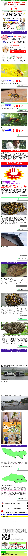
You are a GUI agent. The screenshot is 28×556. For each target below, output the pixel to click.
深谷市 (2, 489)
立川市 (2, 463)
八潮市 (16, 493)
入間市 (18, 487)
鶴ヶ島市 (23, 487)
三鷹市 (8, 463)
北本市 (16, 489)
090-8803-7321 (22, 85)
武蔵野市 (5, 463)
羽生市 (25, 489)
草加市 (13, 493)
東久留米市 (3, 466)
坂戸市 (21, 487)
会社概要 (6, 553)
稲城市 (9, 466)
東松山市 (2, 488)
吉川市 (21, 493)
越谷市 (10, 493)
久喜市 (5, 494)
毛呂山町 (8, 488)
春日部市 (24, 493)
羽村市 (8, 462)
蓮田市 (2, 494)
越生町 (12, 488)
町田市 (20, 463)
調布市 (17, 463)
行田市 (22, 489)
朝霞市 (24, 492)
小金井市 (23, 463)
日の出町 (21, 462)
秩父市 (8, 492)
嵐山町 (22, 488)
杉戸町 (2, 492)
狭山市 (15, 487)
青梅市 (2, 462)
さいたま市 (3, 487)
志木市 (11, 492)
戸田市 (7, 493)
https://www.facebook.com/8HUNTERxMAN (11, 508)
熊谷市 (25, 488)
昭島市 (14, 463)
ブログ (9, 553)
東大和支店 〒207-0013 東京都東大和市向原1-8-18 (12, 524)
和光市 (2, 493)
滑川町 (19, 489)
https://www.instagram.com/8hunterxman (11, 503)
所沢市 (6, 488)
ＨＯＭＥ (2, 553)
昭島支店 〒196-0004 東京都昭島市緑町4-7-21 (12, 521)
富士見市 (18, 492)
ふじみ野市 (14, 492)
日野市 (26, 463)
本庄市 (8, 489)
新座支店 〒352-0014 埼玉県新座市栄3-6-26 (11, 527)
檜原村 (12, 466)
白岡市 (8, 494)
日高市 (9, 487)
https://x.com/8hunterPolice (8, 506)
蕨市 (4, 493)
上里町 (21, 494)
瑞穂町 (15, 462)
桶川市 (13, 489)
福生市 (5, 462)
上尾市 (11, 489)
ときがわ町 (16, 488)
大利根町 (11, 494)
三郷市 (18, 493)
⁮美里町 (18, 494)
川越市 (12, 487)
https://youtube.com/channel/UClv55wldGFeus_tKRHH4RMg (14, 511)
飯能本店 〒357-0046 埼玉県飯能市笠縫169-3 (12, 518)
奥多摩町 (18, 462)
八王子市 (25, 462)
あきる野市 (11, 462)
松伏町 (5, 492)
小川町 (19, 488)
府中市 (11, 463)
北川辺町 (14, 494)
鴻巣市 (5, 489)
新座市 (21, 492)
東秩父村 (23, 494)
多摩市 (6, 466)
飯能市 (6, 487)
